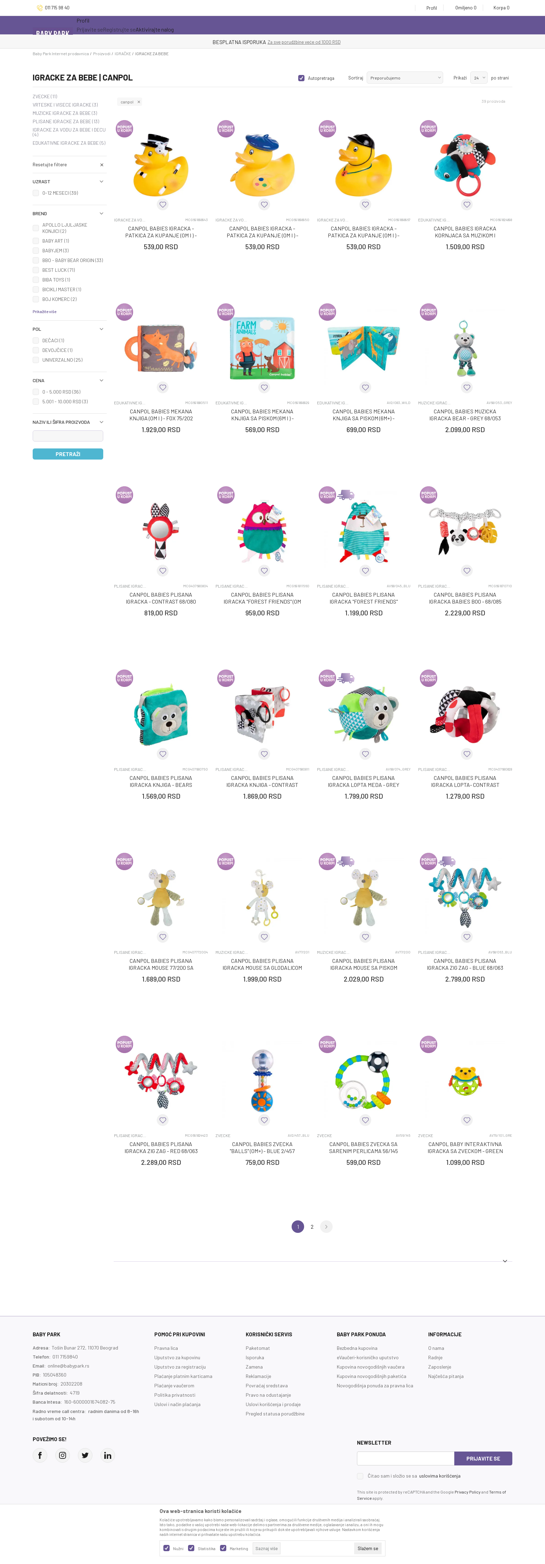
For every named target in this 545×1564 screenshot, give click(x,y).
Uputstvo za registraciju (180, 1367)
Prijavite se (483, 1458)
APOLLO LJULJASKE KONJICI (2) (64, 228)
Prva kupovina (264, 25)
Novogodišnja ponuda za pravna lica (375, 1385)
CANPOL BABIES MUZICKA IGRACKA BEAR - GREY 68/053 (465, 414)
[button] (70, 164)
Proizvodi (102, 53)
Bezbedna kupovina (357, 1348)
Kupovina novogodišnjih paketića (371, 1376)
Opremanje (215, 25)
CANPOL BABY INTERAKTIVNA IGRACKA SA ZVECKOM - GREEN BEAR (465, 1151)
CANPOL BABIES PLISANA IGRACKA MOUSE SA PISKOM (363, 964)
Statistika (206, 1548)
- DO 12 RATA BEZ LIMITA (308, 42)
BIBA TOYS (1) (56, 280)
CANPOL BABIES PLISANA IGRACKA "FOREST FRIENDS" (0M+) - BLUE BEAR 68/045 (364, 601)
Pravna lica (166, 1348)
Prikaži (460, 78)
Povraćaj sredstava (267, 1385)
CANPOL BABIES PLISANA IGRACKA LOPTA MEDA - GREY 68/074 (363, 784)
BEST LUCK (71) (58, 270)
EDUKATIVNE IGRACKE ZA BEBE (69, 143)
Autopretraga (321, 78)
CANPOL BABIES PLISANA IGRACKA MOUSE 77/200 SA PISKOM (161, 967)
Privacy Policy (468, 1491)
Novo (179, 25)
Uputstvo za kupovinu (177, 1357)
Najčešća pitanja (446, 1376)
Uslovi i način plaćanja (177, 1404)
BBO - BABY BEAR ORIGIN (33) (72, 260)
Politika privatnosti (174, 1395)
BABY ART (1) (55, 241)
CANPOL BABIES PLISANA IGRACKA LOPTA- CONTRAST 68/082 (465, 784)
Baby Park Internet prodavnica (61, 53)
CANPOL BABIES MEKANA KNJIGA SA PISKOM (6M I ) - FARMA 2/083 (262, 418)
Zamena (254, 1367)
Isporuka (255, 1357)
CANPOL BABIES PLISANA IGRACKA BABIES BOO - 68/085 (465, 598)
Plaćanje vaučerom (174, 1385)
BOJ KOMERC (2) (59, 299)
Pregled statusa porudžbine (275, 1413)
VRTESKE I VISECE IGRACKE (65, 104)
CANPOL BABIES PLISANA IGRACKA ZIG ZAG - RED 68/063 (161, 1147)
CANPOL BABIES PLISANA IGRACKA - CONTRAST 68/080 (161, 598)
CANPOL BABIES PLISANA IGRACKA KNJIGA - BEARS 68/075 (161, 784)
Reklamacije (258, 1376)
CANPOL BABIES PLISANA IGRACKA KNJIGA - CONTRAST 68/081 (262, 784)
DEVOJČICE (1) (57, 350)
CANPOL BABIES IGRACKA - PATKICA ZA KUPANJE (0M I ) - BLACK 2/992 (161, 235)
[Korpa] (499, 8)
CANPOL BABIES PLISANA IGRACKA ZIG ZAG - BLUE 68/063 (465, 964)
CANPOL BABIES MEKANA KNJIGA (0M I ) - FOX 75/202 (161, 414)
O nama (436, 1348)
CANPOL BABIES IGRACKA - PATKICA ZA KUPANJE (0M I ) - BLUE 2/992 (262, 235)
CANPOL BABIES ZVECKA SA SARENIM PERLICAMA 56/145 (363, 1147)
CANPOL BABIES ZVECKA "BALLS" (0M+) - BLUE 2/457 (262, 1147)
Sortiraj (355, 78)
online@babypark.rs (68, 1366)
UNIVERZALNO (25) (62, 360)
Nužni (178, 1548)
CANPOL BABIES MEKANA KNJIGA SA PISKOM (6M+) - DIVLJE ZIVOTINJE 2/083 (364, 418)
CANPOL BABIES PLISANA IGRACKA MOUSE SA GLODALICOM (262, 964)
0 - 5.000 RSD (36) (61, 392)
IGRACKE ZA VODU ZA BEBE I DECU (69, 132)
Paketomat (258, 1348)
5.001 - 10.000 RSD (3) (65, 401)
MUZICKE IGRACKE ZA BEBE (65, 113)
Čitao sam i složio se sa (414, 1475)
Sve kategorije (103, 25)
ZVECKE (45, 96)
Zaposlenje (439, 1367)
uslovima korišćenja (440, 1476)
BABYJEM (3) (55, 250)
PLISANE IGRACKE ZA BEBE (66, 121)
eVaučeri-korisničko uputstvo (368, 1357)
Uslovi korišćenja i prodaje (273, 1404)
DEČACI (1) (53, 340)
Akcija (146, 25)
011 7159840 (65, 1357)
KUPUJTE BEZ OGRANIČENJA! (248, 42)
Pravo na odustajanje (268, 1395)
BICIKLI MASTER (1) (61, 289)
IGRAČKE (123, 53)
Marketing (239, 1548)
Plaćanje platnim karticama (183, 1376)
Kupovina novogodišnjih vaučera (371, 1367)
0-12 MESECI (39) (60, 193)
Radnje (435, 1357)
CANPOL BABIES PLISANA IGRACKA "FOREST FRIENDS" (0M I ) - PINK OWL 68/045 (262, 601)
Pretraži (68, 454)
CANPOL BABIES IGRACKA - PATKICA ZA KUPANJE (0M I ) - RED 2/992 (363, 235)
